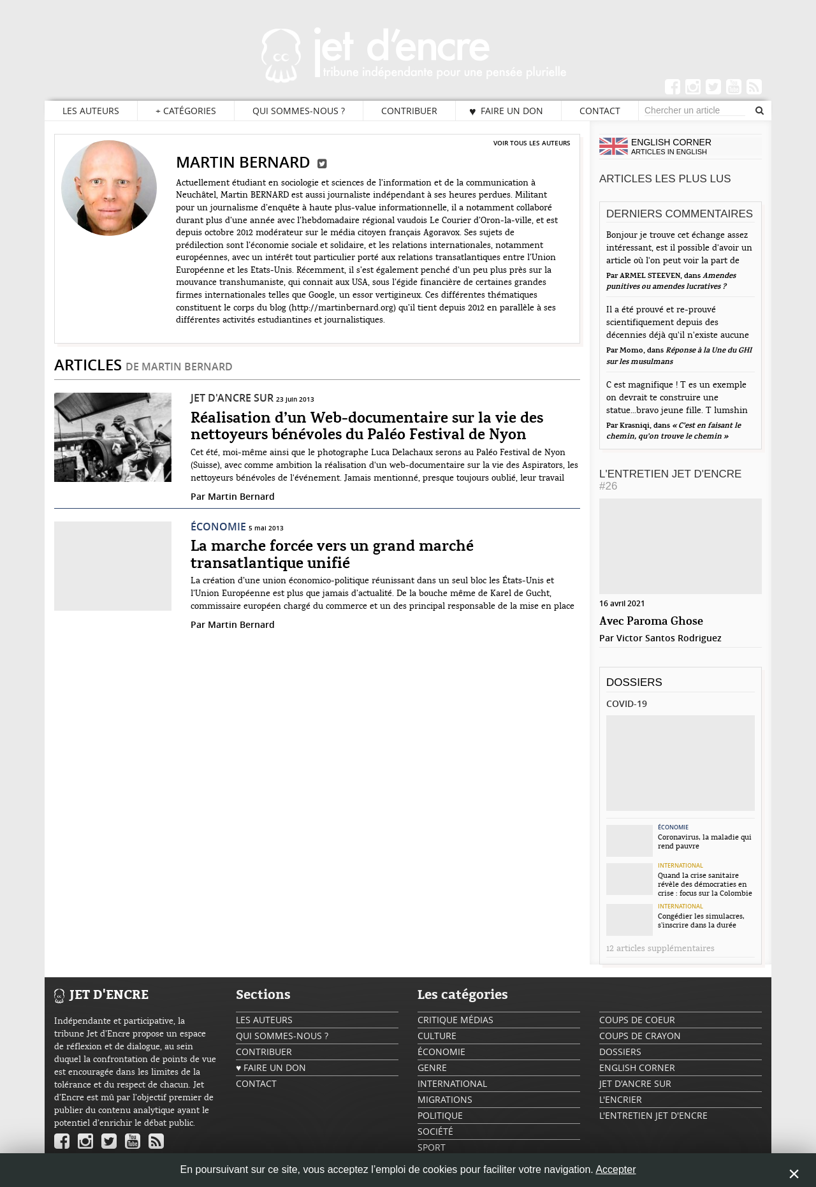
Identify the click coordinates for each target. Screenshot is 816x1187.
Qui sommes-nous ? (298, 111)
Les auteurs (90, 111)
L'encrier (620, 1099)
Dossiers (634, 682)
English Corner (637, 1067)
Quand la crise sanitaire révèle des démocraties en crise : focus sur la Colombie (705, 884)
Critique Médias (455, 1020)
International (680, 866)
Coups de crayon (640, 1036)
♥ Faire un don (506, 111)
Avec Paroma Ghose (651, 622)
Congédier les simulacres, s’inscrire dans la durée (701, 920)
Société (435, 1131)
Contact (599, 111)
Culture (437, 1036)
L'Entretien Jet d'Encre (670, 480)
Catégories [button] (186, 111)
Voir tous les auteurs (532, 142)
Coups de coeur (637, 1020)
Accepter (615, 1169)
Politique (440, 1115)
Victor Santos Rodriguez (669, 638)
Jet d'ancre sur (232, 398)
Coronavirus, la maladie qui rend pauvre (705, 841)
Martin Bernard (241, 496)
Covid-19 (626, 703)
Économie (218, 527)
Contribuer (409, 111)
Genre (432, 1067)
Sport (432, 1147)
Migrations (445, 1099)
